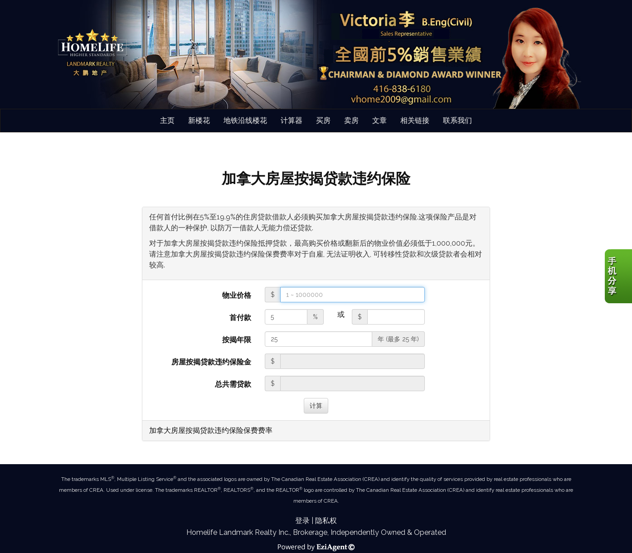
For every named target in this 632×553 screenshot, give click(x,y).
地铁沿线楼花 (245, 120)
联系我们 (457, 120)
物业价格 (236, 295)
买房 (323, 120)
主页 (167, 120)
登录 (302, 520)
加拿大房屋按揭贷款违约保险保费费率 (210, 430)
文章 (379, 120)
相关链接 (414, 120)
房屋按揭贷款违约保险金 (211, 362)
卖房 (351, 120)
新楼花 (199, 120)
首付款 (240, 317)
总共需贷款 (233, 384)
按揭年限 (236, 339)
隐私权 (326, 520)
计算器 (291, 120)
